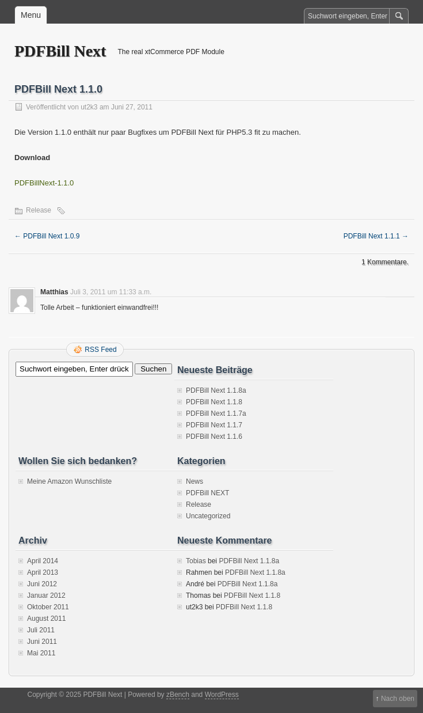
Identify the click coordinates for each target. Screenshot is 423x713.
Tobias (196, 561)
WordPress (222, 695)
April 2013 (42, 572)
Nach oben (397, 699)
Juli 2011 (41, 630)
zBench (177, 695)
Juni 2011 (42, 642)
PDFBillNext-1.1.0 (44, 183)
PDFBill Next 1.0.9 (46, 236)
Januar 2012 (46, 595)
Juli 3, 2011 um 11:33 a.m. (110, 292)
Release (38, 210)
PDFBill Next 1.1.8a (216, 390)
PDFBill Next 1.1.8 (214, 402)
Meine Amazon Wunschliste (69, 481)
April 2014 (42, 561)
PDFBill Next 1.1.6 (214, 437)
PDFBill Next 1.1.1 (376, 236)
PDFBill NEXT (207, 493)
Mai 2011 (41, 653)
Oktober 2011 (48, 607)
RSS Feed (100, 350)
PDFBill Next (60, 51)
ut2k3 (89, 107)
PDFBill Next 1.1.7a (216, 413)
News (194, 481)
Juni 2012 (42, 584)
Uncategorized (208, 516)
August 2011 (46, 619)
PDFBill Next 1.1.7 (214, 425)
